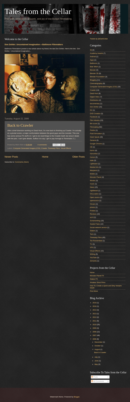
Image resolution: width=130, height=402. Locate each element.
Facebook (93, 117)
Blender (93, 70)
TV (91, 244)
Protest (92, 211)
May (96, 364)
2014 (95, 310)
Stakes (92, 231)
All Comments (97, 381)
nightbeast (94, 191)
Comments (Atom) (22, 162)
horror (92, 150)
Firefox (92, 130)
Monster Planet (95, 177)
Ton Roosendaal (96, 241)
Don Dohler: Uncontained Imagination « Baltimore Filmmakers (34, 44)
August (97, 349)
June (97, 361)
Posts (94, 377)
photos (92, 207)
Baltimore (93, 63)
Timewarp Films (54, 148)
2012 (95, 317)
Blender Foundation (97, 77)
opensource (94, 201)
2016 (95, 306)
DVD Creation (95, 114)
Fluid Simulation (96, 134)
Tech (91, 234)
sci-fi (91, 217)
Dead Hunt (94, 93)
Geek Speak (94, 137)
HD (91, 147)
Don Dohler (94, 107)
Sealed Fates (95, 224)
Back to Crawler (20, 125)
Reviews (93, 214)
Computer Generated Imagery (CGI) (26, 148)
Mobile (92, 174)
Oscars (92, 204)
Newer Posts (11, 156)
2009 (95, 328)
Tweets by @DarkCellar (99, 39)
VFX (91, 247)
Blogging (93, 80)
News (92, 187)
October (98, 346)
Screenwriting (95, 221)
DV (91, 110)
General (93, 140)
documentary (95, 104)
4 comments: (42, 145)
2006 (95, 339)
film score (93, 124)
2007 (95, 335)
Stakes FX (94, 279)
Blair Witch (94, 67)
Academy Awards (96, 53)
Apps (92, 60)
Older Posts (78, 156)
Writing (92, 254)
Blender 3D (94, 73)
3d (91, 50)
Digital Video (94, 97)
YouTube (93, 258)
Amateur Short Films (97, 282)
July (96, 357)
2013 (95, 314)
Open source (95, 197)
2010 (95, 325)
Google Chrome (96, 144)
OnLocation (94, 194)
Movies (92, 181)
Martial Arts (94, 167)
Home (45, 156)
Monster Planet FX (97, 276)
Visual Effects (66, 148)
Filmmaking (94, 127)
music (92, 184)
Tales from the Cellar (38, 11)
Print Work (94, 291)
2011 (95, 321)
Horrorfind (93, 154)
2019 (95, 303)
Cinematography (96, 83)
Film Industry (95, 120)
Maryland (93, 170)
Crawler (44, 148)
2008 (95, 332)
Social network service (98, 227)
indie (91, 160)
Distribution (94, 100)
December (99, 342)
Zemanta (93, 261)
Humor (92, 157)
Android (93, 57)
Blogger (77, 397)
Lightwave (94, 164)
